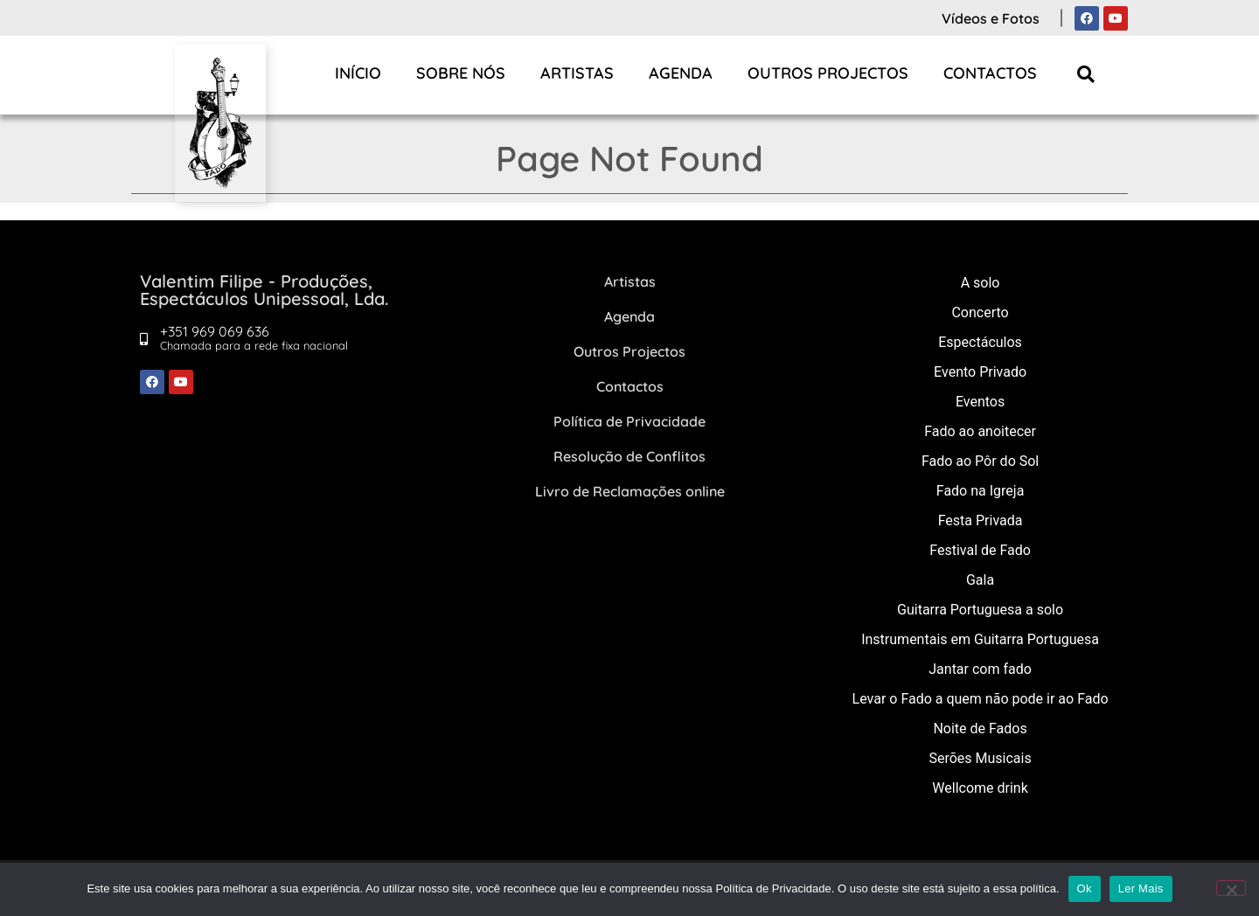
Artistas (577, 73)
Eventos (980, 401)
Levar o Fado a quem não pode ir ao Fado (980, 698)
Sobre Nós (460, 73)
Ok (1084, 888)
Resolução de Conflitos (629, 456)
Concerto (979, 312)
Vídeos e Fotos (991, 18)
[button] (1086, 73)
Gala (980, 580)
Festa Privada (980, 520)
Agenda (681, 73)
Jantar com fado (980, 669)
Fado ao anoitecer (980, 431)
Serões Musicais (980, 758)
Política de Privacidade (629, 421)
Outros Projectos (828, 73)
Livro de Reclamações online (630, 491)
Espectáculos (980, 342)
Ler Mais (1141, 888)
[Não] (1231, 888)
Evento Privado (980, 372)
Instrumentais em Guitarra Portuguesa (980, 639)
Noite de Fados (979, 728)
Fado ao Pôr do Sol (980, 461)
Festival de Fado (980, 550)
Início (358, 73)
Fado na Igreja (980, 490)
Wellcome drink (979, 788)
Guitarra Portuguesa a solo (980, 609)
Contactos (990, 73)
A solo (980, 282)
